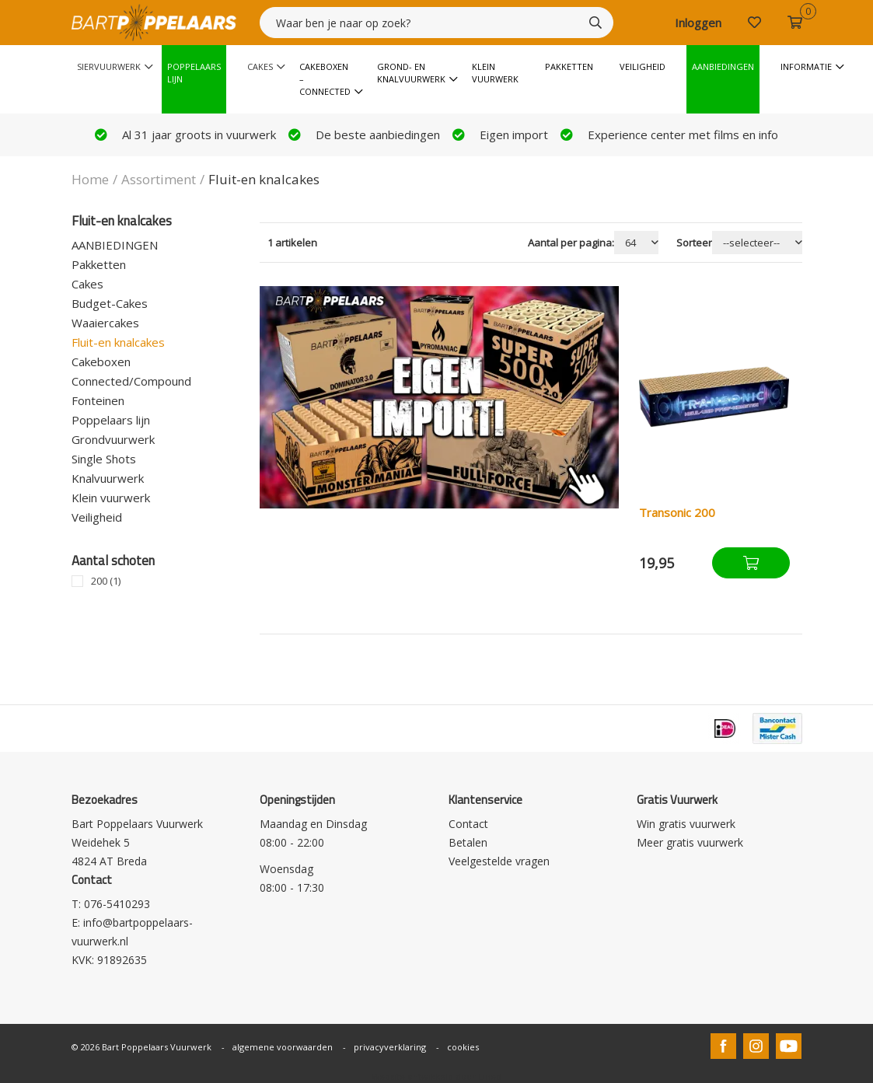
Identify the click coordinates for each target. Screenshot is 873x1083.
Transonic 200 (677, 512)
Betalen (468, 842)
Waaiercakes (105, 322)
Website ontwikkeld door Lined (436, 1076)
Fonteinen (98, 400)
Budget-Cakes (110, 303)
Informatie (806, 66)
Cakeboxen (101, 361)
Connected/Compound (131, 381)
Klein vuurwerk (495, 73)
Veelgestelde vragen (499, 861)
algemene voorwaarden (282, 1047)
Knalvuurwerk (108, 478)
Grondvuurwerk (113, 439)
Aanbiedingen (723, 66)
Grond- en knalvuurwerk (411, 73)
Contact (468, 823)
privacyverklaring (390, 1047)
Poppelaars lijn (111, 420)
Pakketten (569, 66)
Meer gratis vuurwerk (690, 842)
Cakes (260, 66)
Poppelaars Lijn (194, 73)
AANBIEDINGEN (115, 245)
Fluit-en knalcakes (118, 342)
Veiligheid (642, 66)
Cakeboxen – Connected (325, 79)
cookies (463, 1047)
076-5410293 (117, 903)
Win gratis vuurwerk (686, 823)
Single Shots (104, 458)
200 (105, 581)
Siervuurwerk (109, 66)
